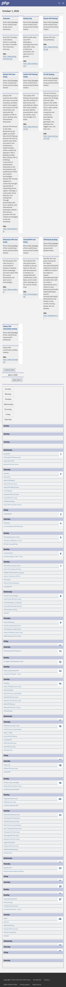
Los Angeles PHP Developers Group (13, 661)
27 (60, 899)
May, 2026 (16, 380)
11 (60, 651)
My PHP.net (37, 980)
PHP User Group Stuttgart (11, 595)
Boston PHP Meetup (9, 480)
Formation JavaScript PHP (11, 805)
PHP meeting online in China (12, 537)
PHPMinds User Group (10, 802)
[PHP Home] (5, 3)
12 (60, 662)
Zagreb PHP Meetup (9, 842)
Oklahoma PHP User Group (11, 846)
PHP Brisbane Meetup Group (12, 814)
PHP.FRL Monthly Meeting (11, 849)
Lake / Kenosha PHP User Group (12, 828)
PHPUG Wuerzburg (9, 925)
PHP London (7, 579)
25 (60, 886)
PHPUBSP (6, 936)
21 (60, 815)
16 (60, 726)
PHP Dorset (7, 523)
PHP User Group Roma (10, 932)
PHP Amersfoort (8, 711)
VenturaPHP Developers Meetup (13, 606)
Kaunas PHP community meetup (13, 786)
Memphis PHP (7, 867)
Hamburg (6, 683)
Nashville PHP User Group (11, 697)
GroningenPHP (8, 586)
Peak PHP (6, 613)
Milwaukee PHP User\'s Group (12, 707)
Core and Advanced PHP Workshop (13, 526)
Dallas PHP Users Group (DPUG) (12, 693)
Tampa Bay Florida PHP (10, 899)
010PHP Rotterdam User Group (12, 636)
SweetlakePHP (8, 514)
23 (60, 868)
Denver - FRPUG (8, 733)
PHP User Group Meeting (10, 544)
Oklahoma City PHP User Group (12, 700)
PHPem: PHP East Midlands (11, 583)
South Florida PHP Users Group (12, 599)
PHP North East (8, 750)
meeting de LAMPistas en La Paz (13, 540)
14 (60, 683)
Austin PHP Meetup (9, 622)
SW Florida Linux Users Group (12, 565)
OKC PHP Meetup (8, 690)
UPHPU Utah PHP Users (10, 743)
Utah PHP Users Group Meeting (12, 729)
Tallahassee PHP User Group (12, 832)
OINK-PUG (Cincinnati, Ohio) (11, 726)
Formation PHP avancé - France (12, 909)
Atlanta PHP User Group (10, 484)
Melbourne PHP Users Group (12, 839)
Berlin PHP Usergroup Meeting (12, 569)
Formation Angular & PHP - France (13, 556)
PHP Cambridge (8, 902)
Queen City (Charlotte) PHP (11, 670)
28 (60, 919)
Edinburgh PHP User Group (11, 835)
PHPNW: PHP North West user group (14, 572)
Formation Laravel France (11, 906)
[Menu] (63, 3)
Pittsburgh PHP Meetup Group (12, 457)
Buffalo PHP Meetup (9, 704)
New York (6, 922)
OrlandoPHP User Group (10, 498)
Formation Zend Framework (11, 789)
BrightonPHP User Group (11, 798)
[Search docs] (59, 3)
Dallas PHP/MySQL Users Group (12, 686)
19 (60, 783)
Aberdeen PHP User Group (11, 464)
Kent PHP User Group (9, 747)
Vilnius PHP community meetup (12, 505)
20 (60, 799)
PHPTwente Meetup (9, 501)
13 (60, 671)
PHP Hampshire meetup (10, 609)
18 (60, 765)
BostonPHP (7, 454)
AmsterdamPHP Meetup (10, 736)
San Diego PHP (8, 739)
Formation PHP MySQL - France (12, 674)
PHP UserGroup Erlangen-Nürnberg (14, 871)
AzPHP (5, 918)
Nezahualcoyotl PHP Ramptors (12, 651)
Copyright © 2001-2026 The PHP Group (17, 980)
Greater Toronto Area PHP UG (12, 576)
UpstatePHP (7, 772)
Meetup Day (7, 477)
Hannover (6, 473)
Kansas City (7, 765)
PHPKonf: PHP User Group (11, 768)
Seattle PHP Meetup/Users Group (13, 632)
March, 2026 (10, 370)
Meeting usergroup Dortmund (12, 625)
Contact (46, 980)
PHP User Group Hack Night (11, 782)
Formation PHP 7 (8, 553)
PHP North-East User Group (11, 821)
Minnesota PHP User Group (11, 494)
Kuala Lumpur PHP (9, 461)
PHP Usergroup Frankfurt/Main (12, 629)
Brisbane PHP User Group (11, 929)
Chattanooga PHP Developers (12, 818)
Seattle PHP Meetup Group (11, 487)
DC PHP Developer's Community (13, 602)
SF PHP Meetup (8, 491)
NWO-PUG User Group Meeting (12, 825)
